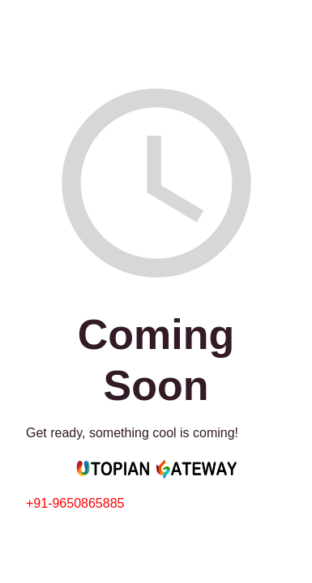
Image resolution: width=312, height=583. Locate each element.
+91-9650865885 (75, 503)
